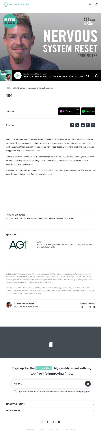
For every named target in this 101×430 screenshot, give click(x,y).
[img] (97, 75)
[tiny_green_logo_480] (16, 4)
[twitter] (90, 307)
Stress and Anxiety (32, 88)
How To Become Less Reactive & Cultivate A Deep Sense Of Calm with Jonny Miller (41, 218)
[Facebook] (72, 125)
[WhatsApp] (87, 125)
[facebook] (86, 307)
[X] (77, 125)
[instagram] (82, 307)
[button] (50, 404)
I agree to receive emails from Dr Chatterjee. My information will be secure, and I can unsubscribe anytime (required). (54, 391)
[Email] (92, 125)
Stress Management (46, 88)
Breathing (21, 88)
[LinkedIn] (82, 125)
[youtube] (94, 307)
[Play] (18, 75)
